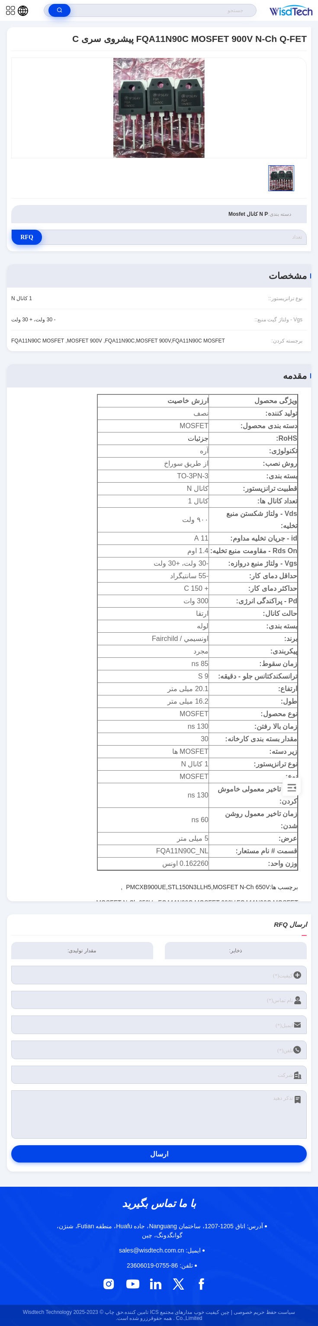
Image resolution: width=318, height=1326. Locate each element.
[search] (59, 10)
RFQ (26, 237)
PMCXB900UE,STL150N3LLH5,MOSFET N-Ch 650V (198, 887)
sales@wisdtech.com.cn (160, 1250)
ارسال (159, 1154)
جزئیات (198, 438)
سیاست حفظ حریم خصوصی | (263, 1312)
